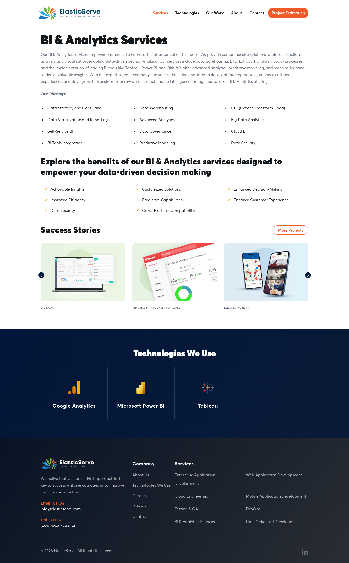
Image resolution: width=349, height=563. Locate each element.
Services (160, 13)
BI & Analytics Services (195, 521)
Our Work (215, 13)
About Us (140, 474)
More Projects (290, 230)
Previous (41, 275)
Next (308, 275)
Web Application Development (274, 474)
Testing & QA (186, 508)
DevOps (253, 508)
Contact (256, 13)
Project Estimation (288, 13)
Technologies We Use (151, 485)
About (236, 13)
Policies (139, 506)
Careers (139, 495)
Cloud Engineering (192, 496)
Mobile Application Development (276, 496)
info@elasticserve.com (61, 508)
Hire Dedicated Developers (270, 521)
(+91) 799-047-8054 (58, 526)
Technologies (187, 13)
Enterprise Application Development (195, 479)
